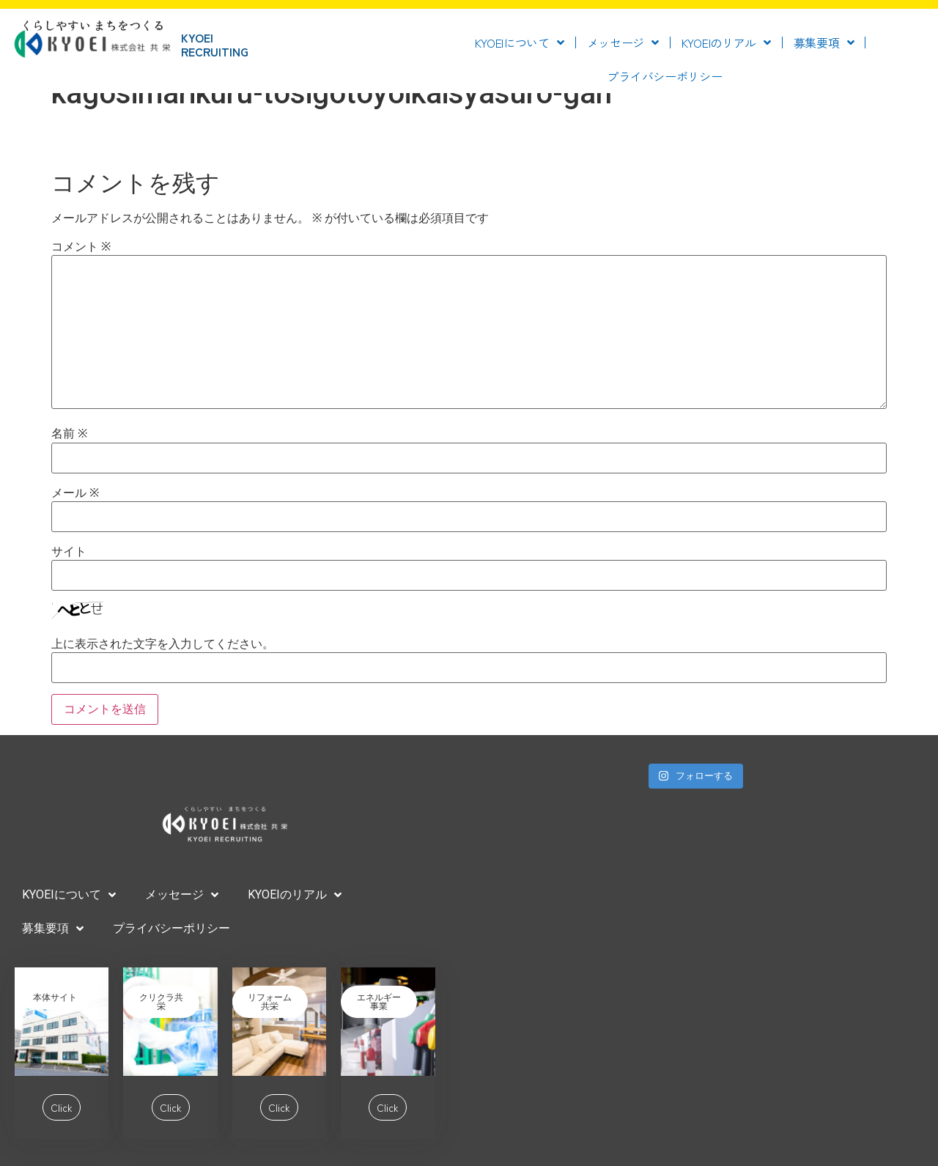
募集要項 (824, 42)
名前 (69, 434)
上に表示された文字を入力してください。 (162, 644)
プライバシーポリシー (664, 76)
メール (75, 493)
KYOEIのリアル (726, 42)
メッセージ (623, 42)
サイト (68, 552)
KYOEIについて (519, 42)
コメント (81, 247)
